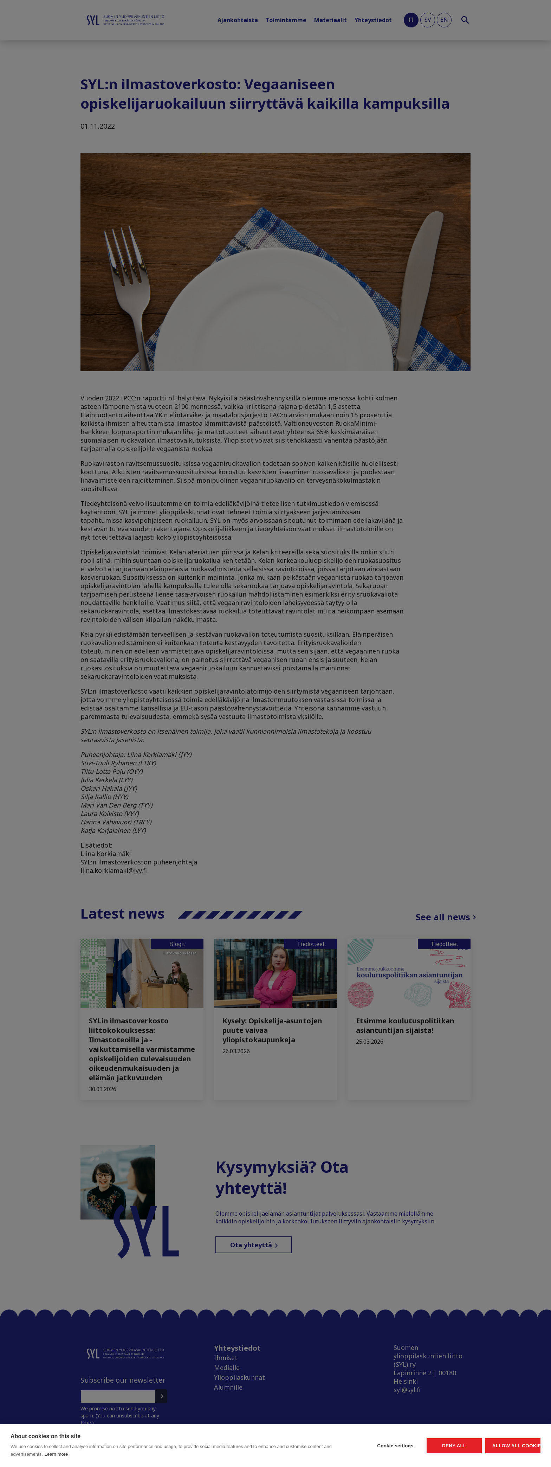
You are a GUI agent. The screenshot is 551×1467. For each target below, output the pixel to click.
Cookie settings (329, 1445)
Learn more (130, 1454)
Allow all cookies (500, 1445)
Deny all (415, 1445)
